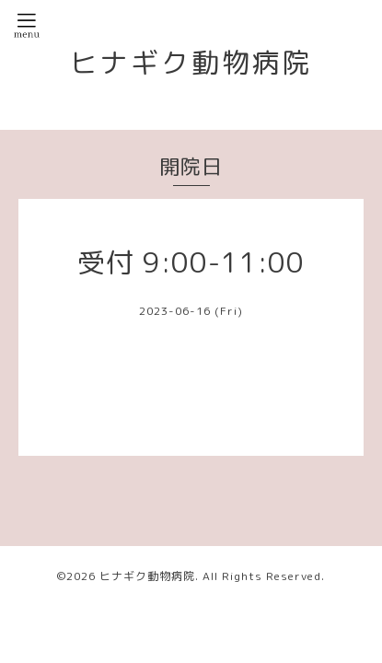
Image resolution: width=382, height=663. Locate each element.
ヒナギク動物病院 (191, 62)
